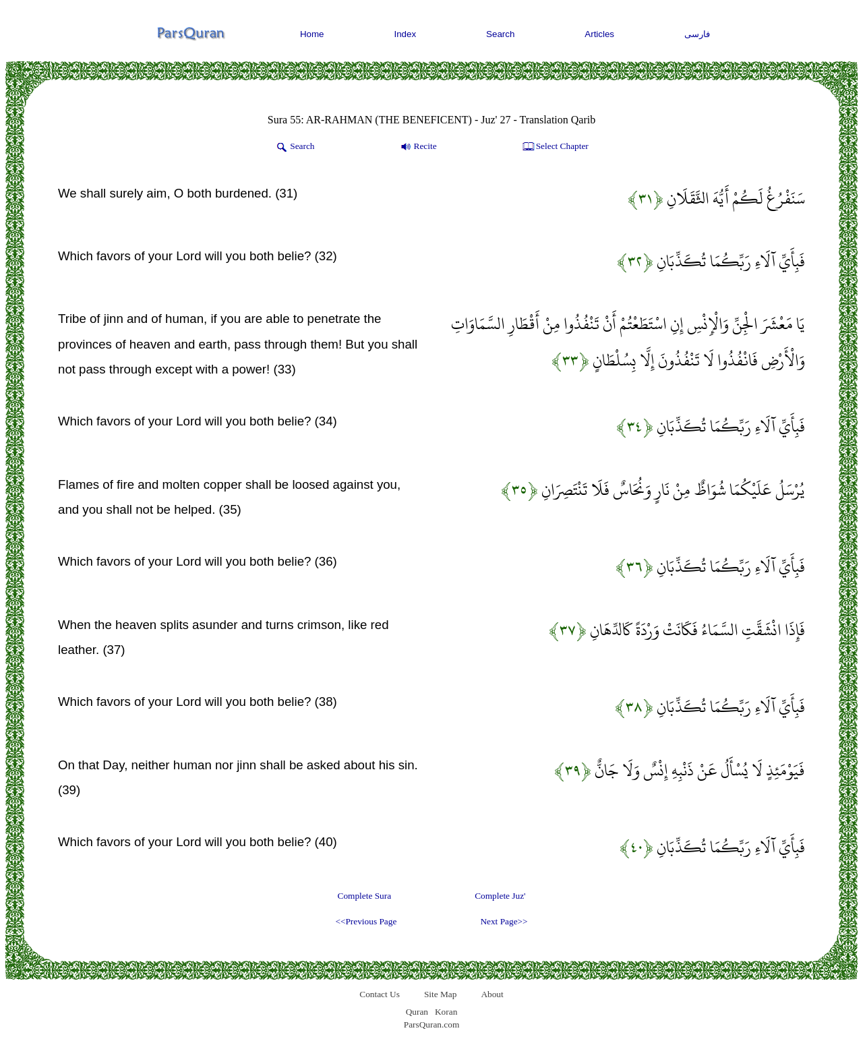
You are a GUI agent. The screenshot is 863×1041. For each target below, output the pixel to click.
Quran (417, 1012)
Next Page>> (503, 921)
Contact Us (379, 994)
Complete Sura (365, 896)
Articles (599, 34)
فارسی (697, 34)
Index (405, 34)
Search (500, 34)
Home (312, 34)
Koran (446, 1012)
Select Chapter (554, 147)
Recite (417, 147)
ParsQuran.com (432, 1024)
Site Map (440, 994)
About (492, 994)
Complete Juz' (500, 896)
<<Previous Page (365, 921)
